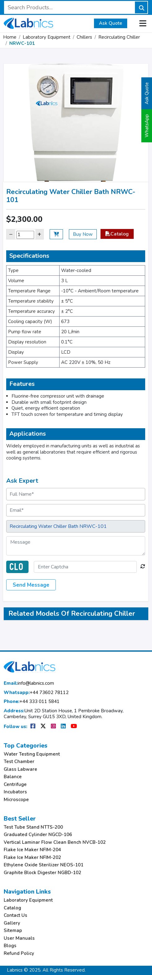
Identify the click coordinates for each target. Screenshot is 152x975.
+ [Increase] (39, 234)
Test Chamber (19, 762)
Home (9, 37)
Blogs (10, 946)
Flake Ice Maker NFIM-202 (32, 858)
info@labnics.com (29, 683)
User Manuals (19, 938)
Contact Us (15, 915)
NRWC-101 (22, 43)
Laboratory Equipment (46, 37)
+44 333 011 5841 (32, 702)
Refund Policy (19, 953)
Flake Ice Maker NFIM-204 (32, 850)
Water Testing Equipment (32, 754)
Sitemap (13, 931)
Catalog (117, 234)
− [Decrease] (11, 234)
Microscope (16, 800)
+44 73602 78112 (36, 693)
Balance (13, 777)
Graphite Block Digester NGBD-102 (42, 873)
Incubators (15, 792)
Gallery (12, 923)
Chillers (84, 37)
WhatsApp (147, 125)
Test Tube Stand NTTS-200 (33, 827)
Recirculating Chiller (119, 37)
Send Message (31, 585)
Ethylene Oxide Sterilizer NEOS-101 (43, 865)
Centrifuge (15, 784)
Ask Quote (110, 23)
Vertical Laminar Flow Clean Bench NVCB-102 (55, 842)
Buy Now (83, 234)
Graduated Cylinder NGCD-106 (38, 835)
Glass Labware (20, 769)
